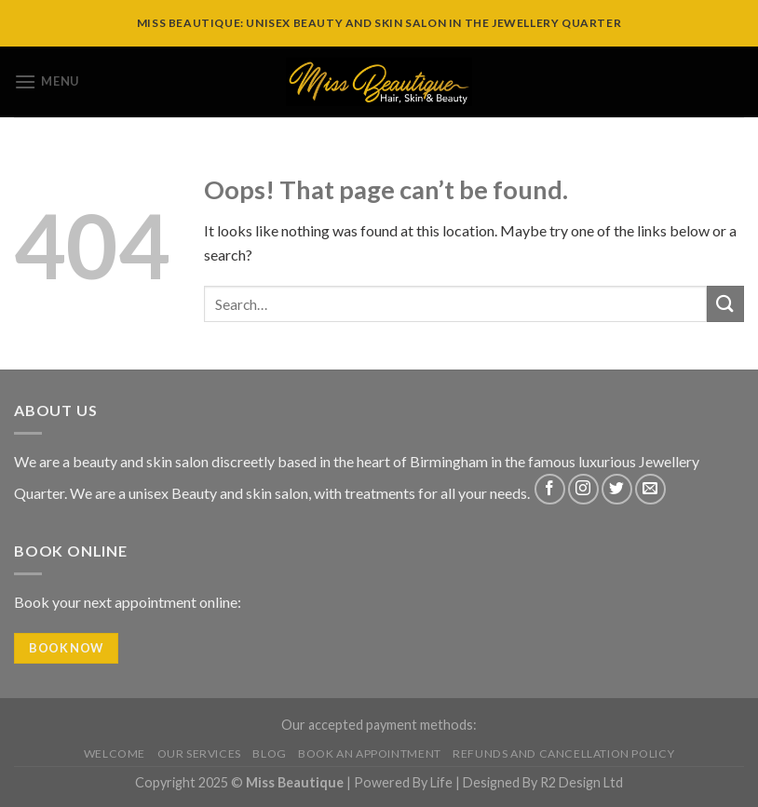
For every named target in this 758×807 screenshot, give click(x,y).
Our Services (199, 753)
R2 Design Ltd (581, 782)
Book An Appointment (369, 753)
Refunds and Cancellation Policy (563, 753)
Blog (269, 753)
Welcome (114, 753)
